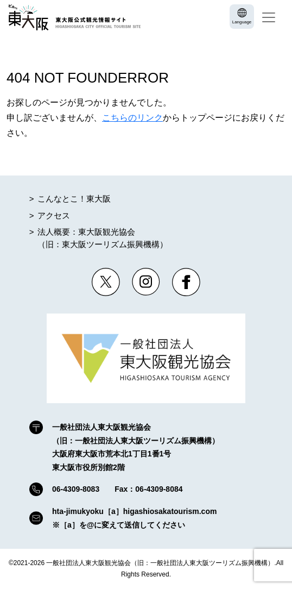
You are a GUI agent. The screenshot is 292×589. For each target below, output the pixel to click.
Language (242, 22)
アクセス (53, 215)
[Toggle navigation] (268, 17)
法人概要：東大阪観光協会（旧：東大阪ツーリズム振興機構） (102, 238)
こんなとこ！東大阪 (74, 198)
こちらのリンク (132, 117)
